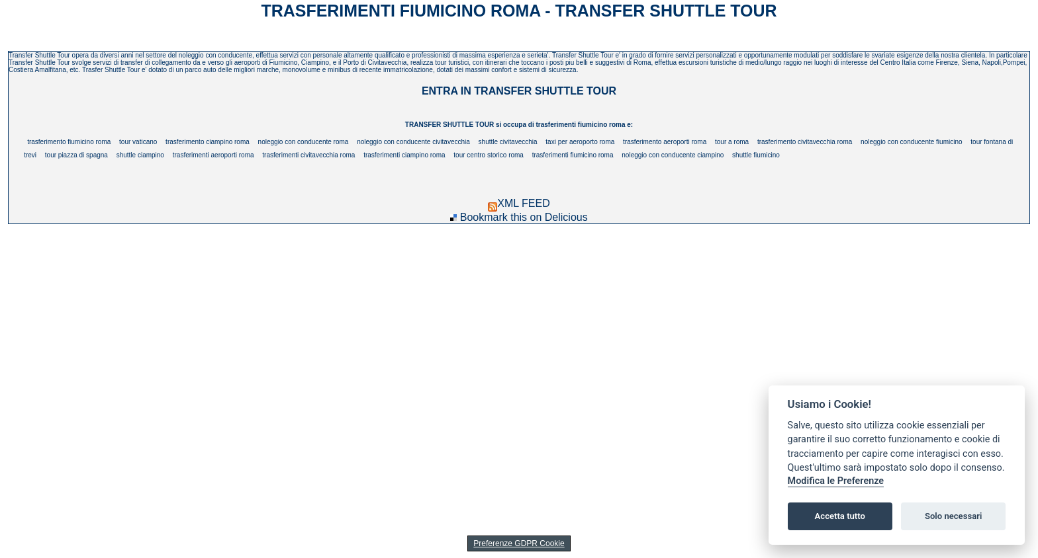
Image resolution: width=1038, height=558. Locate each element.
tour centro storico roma (488, 155)
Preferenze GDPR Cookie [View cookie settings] (518, 543)
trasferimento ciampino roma (207, 141)
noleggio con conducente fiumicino (911, 141)
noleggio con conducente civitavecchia (413, 141)
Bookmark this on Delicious (524, 217)
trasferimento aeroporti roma (664, 141)
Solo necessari (953, 516)
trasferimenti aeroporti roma (213, 155)
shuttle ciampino (140, 155)
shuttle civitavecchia (508, 141)
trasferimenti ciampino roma (404, 155)
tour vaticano (138, 141)
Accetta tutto (840, 516)
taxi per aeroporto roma (579, 141)
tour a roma (732, 141)
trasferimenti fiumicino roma (573, 155)
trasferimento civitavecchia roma (804, 141)
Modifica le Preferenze (836, 481)
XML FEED (518, 203)
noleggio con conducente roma (303, 141)
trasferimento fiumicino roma (69, 141)
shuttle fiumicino (756, 155)
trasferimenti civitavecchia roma (308, 155)
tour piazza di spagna (76, 155)
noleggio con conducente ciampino (673, 155)
